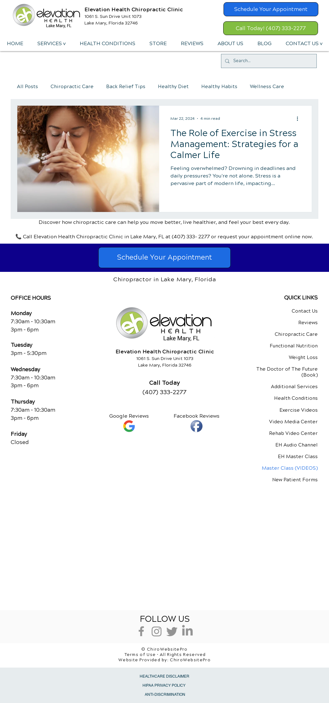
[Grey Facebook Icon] (141, 631)
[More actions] (299, 118)
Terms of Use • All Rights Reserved (165, 654)
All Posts (27, 86)
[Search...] (268, 61)
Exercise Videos (298, 410)
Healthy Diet (173, 86)
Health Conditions (296, 398)
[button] (51, 43)
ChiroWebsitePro (190, 660)
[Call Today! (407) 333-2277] (270, 28)
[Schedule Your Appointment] (271, 9)
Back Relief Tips (125, 86)
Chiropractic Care (72, 86)
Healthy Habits (219, 86)
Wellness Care (267, 86)
